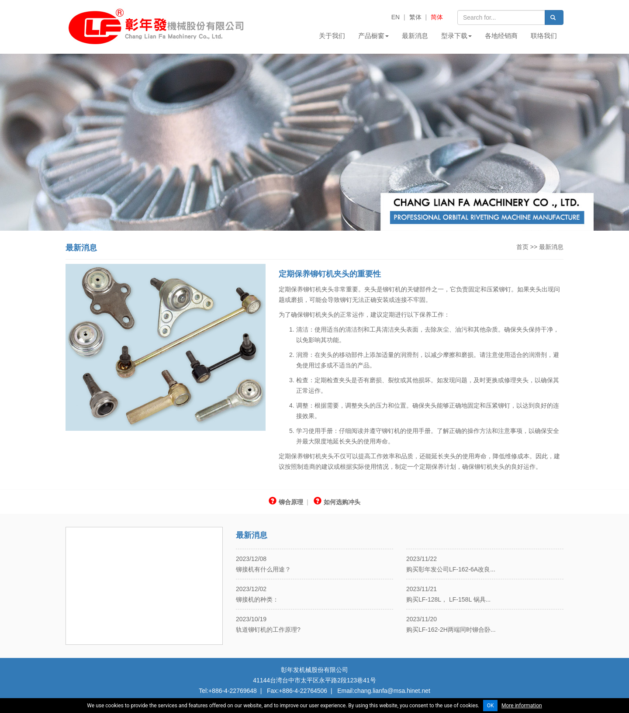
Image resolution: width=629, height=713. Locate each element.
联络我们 (544, 35)
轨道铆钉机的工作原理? (268, 629)
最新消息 (415, 35)
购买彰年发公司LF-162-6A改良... (450, 569)
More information (521, 706)
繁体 (415, 17)
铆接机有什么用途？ (263, 569)
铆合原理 (286, 501)
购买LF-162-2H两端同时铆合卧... (451, 629)
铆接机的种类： (257, 599)
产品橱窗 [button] (373, 35)
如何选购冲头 (337, 501)
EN (395, 17)
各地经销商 (501, 35)
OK (490, 706)
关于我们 (332, 35)
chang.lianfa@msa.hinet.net (392, 690)
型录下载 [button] (456, 35)
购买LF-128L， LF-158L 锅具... (448, 599)
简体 (437, 17)
